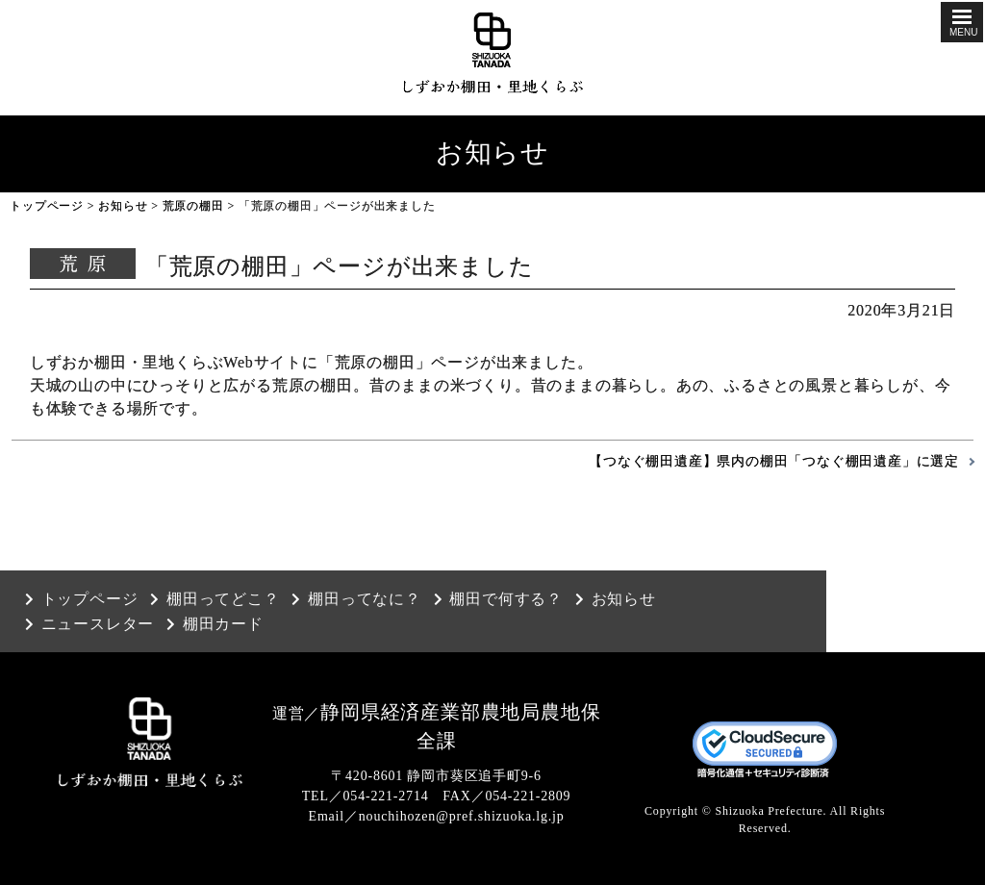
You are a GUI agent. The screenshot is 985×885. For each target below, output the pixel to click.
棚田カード (223, 624)
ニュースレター (98, 624)
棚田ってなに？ (364, 599)
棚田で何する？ (506, 599)
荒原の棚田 (193, 206)
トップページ (47, 206)
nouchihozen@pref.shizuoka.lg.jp (462, 816)
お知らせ (122, 206)
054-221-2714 (386, 796)
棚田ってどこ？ (223, 599)
